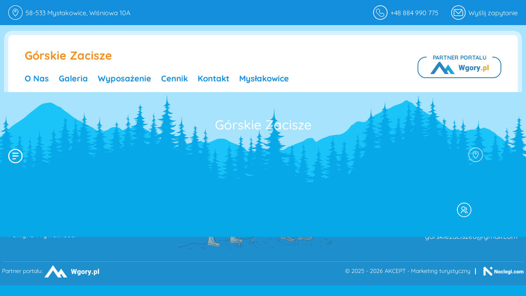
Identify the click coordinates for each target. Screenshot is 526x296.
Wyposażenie (124, 78)
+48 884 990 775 (405, 12)
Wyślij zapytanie (493, 13)
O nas (37, 78)
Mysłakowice (264, 78)
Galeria (73, 78)
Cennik (174, 78)
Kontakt (213, 78)
